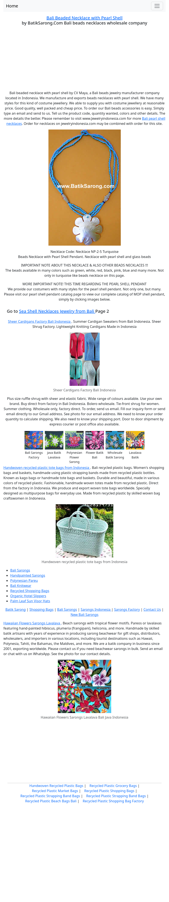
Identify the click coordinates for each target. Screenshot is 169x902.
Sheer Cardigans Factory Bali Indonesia (39, 321)
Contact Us (152, 609)
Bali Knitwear (20, 585)
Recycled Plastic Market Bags (55, 790)
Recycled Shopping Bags (29, 590)
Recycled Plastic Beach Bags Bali (51, 801)
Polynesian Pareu (24, 580)
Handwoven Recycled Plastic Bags (56, 785)
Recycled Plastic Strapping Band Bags (50, 796)
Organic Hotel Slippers (28, 596)
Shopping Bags (41, 609)
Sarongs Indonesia (96, 609)
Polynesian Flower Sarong (74, 457)
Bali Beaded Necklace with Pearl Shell (84, 18)
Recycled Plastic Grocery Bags (113, 785)
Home (12, 6)
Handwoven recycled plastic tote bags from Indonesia (46, 467)
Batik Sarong (15, 609)
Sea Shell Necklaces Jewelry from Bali (57, 311)
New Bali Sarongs (85, 614)
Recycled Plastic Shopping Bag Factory (113, 801)
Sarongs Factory (127, 609)
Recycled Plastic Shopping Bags (109, 790)
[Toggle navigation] (157, 6)
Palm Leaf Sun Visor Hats (30, 601)
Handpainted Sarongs (27, 575)
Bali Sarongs (20, 570)
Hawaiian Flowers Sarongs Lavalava (32, 623)
